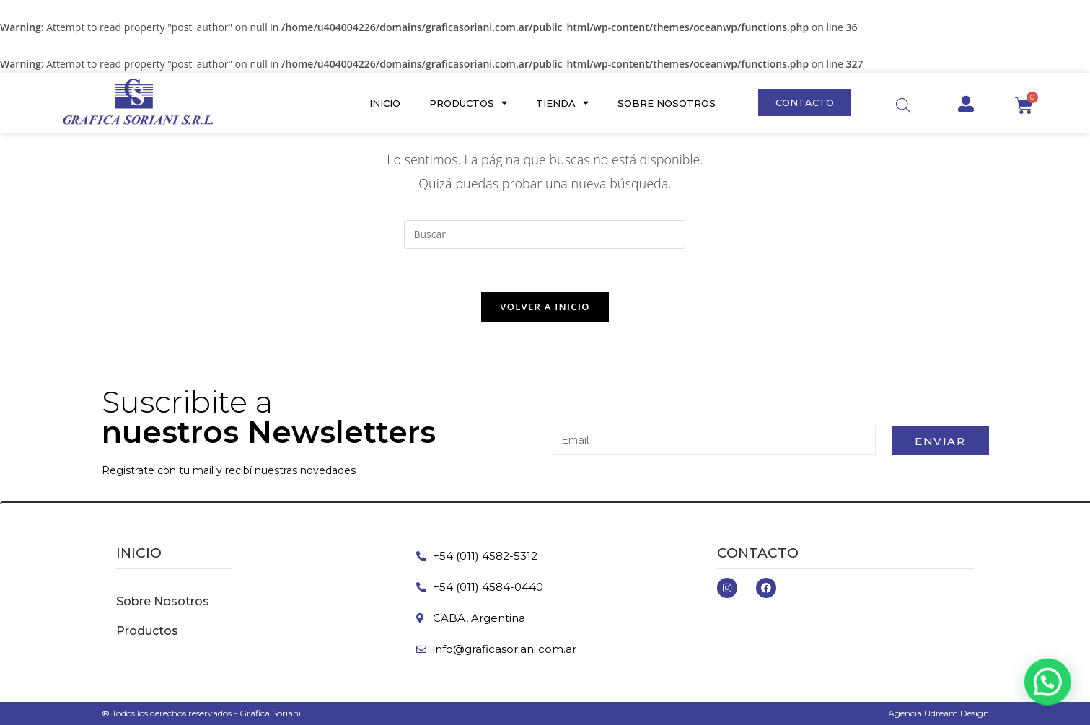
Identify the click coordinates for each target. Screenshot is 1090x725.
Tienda (562, 103)
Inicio (384, 103)
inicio (139, 553)
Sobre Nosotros (666, 103)
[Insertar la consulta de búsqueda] (544, 234)
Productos (468, 103)
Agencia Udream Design (938, 713)
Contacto (758, 553)
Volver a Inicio (544, 306)
